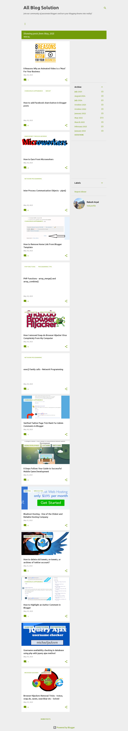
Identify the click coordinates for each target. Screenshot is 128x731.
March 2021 (79, 122)
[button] (66, 80)
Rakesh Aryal (93, 202)
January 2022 (80, 113)
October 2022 (80, 109)
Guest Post (39, 24)
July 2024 (78, 100)
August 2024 (79, 96)
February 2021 (80, 126)
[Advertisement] (101, 61)
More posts (45, 719)
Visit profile (91, 206)
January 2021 (80, 131)
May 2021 (78, 118)
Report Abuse (80, 192)
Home (26, 24)
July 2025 (78, 92)
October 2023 (80, 105)
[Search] (105, 8)
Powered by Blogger (64, 727)
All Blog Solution (41, 7)
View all (27, 37)
